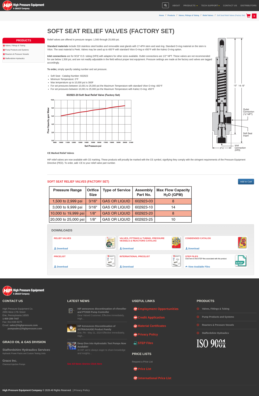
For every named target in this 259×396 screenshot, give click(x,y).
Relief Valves (208, 15)
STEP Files (143, 343)
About (176, 5)
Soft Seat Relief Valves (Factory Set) (231, 15)
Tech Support (210, 5)
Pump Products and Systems (17, 50)
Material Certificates (150, 326)
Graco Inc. (9, 360)
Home (161, 15)
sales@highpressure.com (24, 325)
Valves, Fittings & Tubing (189, 15)
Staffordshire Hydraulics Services (26, 349)
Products (190, 5)
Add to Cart (246, 181)
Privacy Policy (146, 334)
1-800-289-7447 (10, 318)
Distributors (248, 5)
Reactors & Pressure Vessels (17, 54)
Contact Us (230, 5)
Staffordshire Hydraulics (15, 58)
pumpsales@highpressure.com (25, 328)
